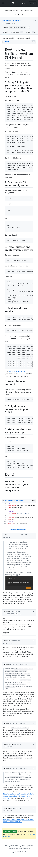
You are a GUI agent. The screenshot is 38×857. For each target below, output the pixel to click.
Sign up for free (10, 831)
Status (23, 845)
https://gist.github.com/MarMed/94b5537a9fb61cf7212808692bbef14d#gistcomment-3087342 (18, 796)
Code (5, 32)
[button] (28, 27)
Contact (16, 847)
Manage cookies (24, 847)
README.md (15, 20)
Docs (10, 847)
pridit (5, 535)
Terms (6, 845)
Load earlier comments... (19, 530)
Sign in (24, 3)
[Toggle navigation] (3, 3)
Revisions (17, 32)
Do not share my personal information (19, 849)
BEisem (6, 664)
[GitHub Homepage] (13, 851)
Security (17, 845)
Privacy (12, 845)
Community (30, 845)
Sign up (32, 3)
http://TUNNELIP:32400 (18, 371)
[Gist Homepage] (13, 3)
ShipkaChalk (8, 808)
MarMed (5, 20)
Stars (30, 32)
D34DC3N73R (8, 641)
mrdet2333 (7, 611)
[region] (19, 271)
